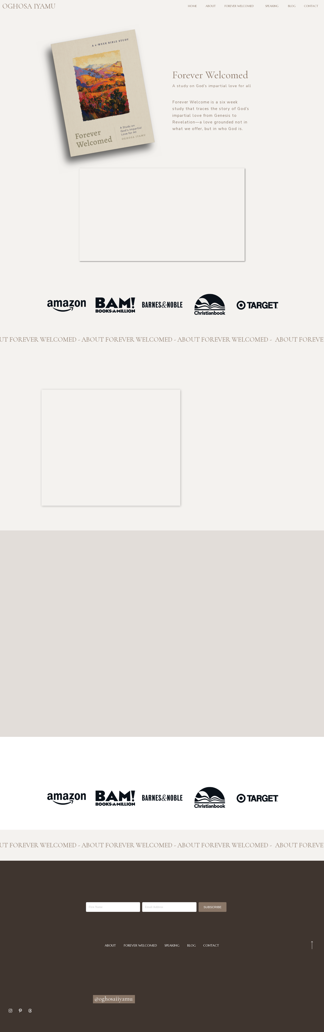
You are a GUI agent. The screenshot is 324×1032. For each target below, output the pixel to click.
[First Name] (113, 907)
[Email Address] (169, 907)
